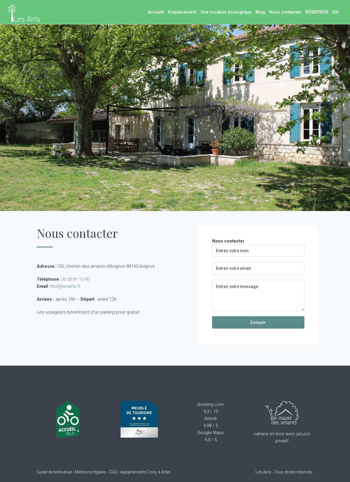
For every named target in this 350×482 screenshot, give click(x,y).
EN (335, 12)
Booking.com (211, 404)
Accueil (156, 12)
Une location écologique (226, 12)
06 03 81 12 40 (75, 279)
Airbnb (210, 418)
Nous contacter (285, 12)
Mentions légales (90, 472)
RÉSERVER (317, 12)
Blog (260, 12)
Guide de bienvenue (54, 472)
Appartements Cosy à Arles (145, 472)
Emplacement (182, 12)
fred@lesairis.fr (65, 286)
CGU (113, 472)
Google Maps (210, 432)
